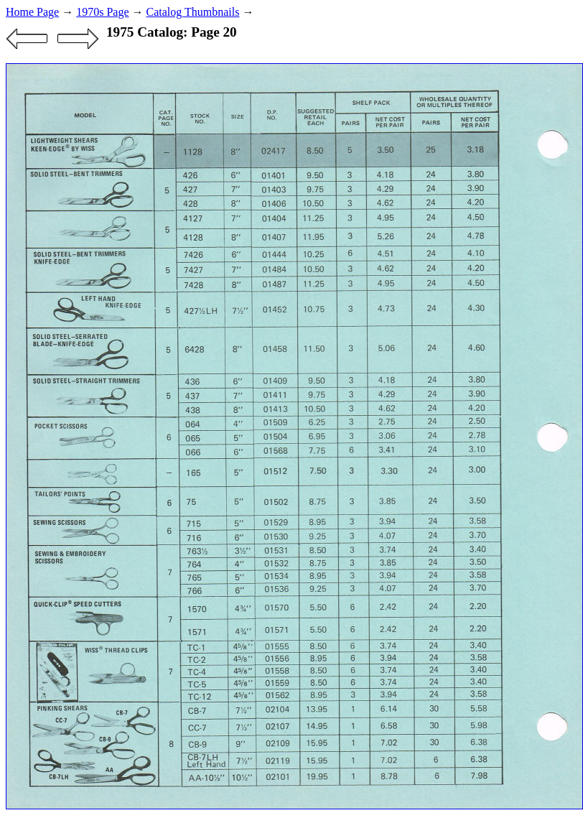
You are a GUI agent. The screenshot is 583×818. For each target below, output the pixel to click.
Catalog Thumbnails (193, 12)
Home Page (32, 12)
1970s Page (102, 12)
